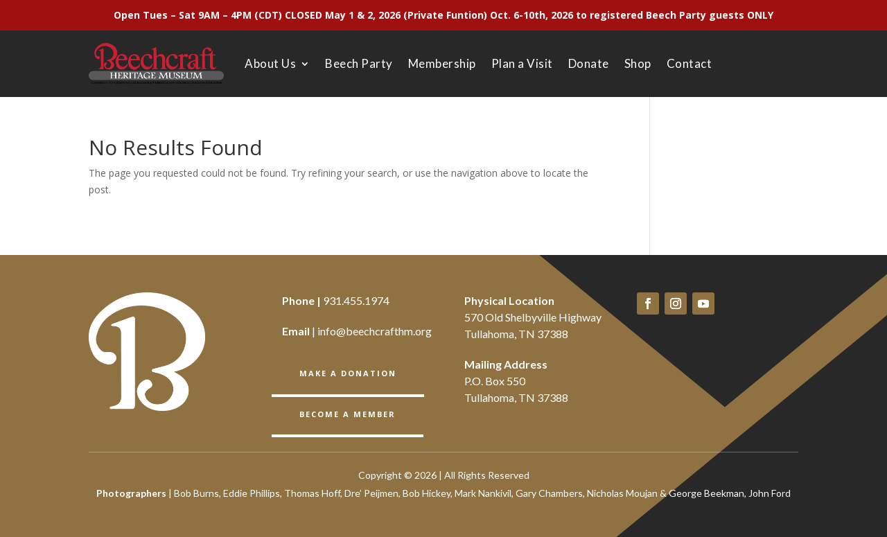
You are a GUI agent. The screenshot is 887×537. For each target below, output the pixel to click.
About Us (270, 63)
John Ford (769, 493)
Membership (442, 63)
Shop (637, 63)
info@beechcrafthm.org (374, 330)
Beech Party (359, 63)
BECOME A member (347, 414)
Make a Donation (347, 373)
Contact (689, 63)
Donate (588, 63)
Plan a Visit (522, 63)
